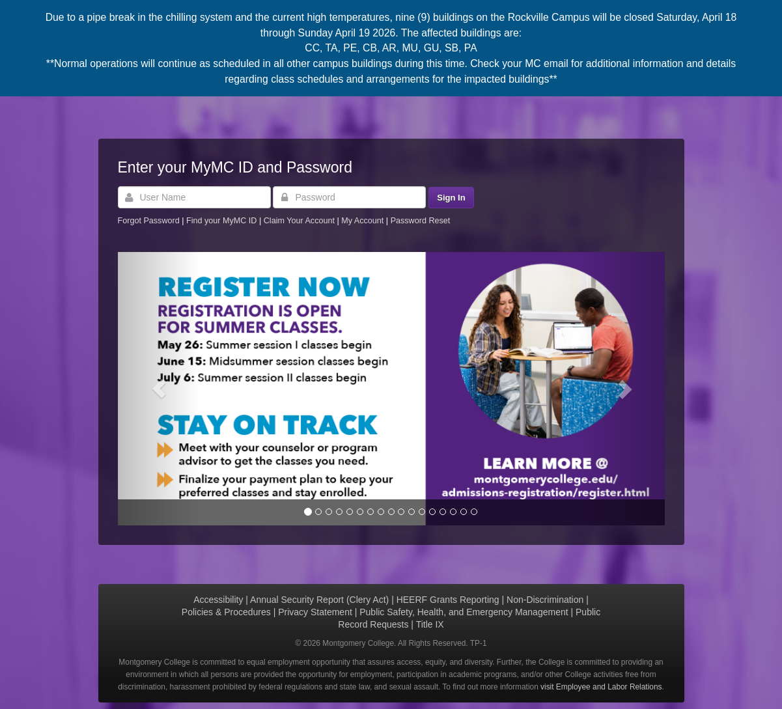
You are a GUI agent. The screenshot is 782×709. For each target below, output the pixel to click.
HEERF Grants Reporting (448, 599)
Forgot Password (149, 220)
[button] (159, 388)
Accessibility (218, 599)
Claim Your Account (300, 220)
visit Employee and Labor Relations (601, 686)
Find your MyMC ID (221, 220)
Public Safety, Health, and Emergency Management (463, 612)
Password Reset (421, 220)
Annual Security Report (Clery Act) (319, 599)
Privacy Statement (315, 612)
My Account (363, 220)
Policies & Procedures (226, 612)
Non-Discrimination (545, 599)
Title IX (430, 624)
